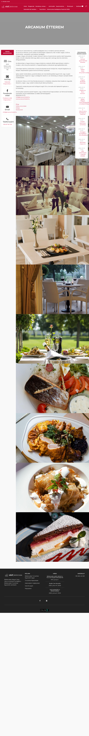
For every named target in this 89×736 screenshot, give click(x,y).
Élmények (71, 6)
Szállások (78, 6)
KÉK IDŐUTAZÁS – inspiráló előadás (82, 154)
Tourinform (42, 9)
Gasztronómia (61, 6)
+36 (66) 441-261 (80, 576)
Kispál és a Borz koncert (83, 92)
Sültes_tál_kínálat (21, 106)
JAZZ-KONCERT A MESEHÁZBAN (55, 590)
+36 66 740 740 (7, 124)
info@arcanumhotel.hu (10, 112)
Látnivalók (52, 6)
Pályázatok (28, 588)
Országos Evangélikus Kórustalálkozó (83, 133)
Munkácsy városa (41, 6)
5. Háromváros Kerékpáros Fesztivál (83, 112)
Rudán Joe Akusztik (55, 583)
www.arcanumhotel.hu (23, 99)
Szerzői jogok (29, 586)
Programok (31, 6)
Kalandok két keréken (31, 9)
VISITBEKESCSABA (9, 6)
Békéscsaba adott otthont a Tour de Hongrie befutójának (55, 577)
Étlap (17, 104)
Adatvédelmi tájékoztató (32, 583)
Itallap (18, 108)
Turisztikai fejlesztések (31, 580)
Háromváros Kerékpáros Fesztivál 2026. (58, 9)
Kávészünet (19, 110)
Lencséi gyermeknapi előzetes (83, 60)
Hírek (25, 6)
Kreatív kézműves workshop (83, 123)
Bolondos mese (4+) (83, 143)
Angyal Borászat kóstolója (82, 81)
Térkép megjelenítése (7, 52)
